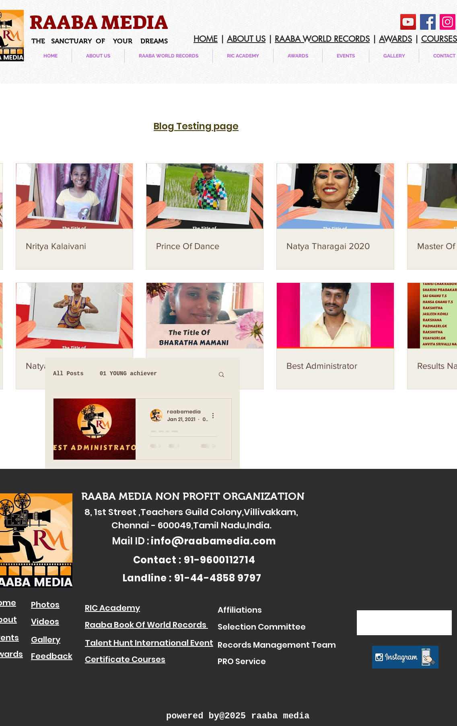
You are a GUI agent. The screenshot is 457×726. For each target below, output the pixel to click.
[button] (346, 56)
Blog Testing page (196, 126)
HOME (206, 39)
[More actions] (215, 415)
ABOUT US (246, 39)
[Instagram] (447, 22)
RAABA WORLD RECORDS (322, 39)
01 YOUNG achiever (128, 373)
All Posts (68, 373)
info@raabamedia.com (213, 541)
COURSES (439, 39)
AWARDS (395, 39)
